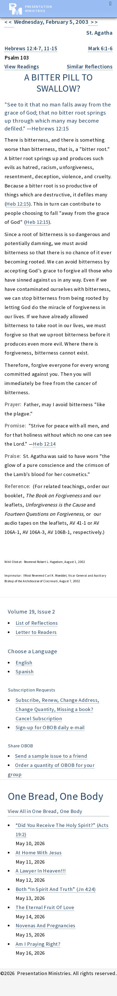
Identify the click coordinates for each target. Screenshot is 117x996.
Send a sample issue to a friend (51, 756)
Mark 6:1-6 (100, 48)
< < (9, 22)
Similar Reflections (90, 66)
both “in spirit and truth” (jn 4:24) (56, 889)
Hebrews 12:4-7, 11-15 (30, 48)
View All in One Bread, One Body (45, 811)
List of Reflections (37, 623)
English (24, 662)
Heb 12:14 (44, 444)
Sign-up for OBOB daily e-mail (50, 727)
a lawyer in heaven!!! (41, 870)
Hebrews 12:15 (50, 128)
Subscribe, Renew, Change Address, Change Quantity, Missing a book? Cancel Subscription (57, 709)
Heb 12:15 (17, 204)
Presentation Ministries (38, 8)
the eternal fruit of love (45, 907)
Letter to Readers (36, 632)
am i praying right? (38, 944)
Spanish (25, 671)
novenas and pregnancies (45, 925)
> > (93, 22)
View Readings (21, 66)
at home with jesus (39, 852)
